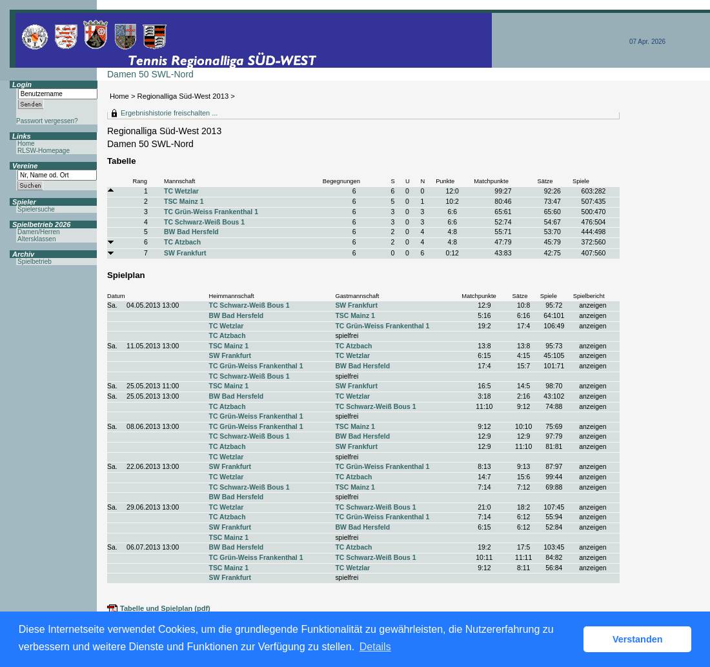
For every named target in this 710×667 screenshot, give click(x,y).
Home (119, 96)
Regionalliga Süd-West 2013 (183, 96)
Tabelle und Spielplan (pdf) (165, 608)
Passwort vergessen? (47, 120)
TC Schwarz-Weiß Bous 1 (204, 222)
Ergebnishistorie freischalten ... (169, 113)
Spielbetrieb (34, 261)
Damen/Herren (38, 231)
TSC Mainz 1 (183, 201)
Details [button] (375, 646)
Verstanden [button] (638, 639)
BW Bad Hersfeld (191, 231)
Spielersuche (36, 209)
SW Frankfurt (185, 253)
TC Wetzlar (181, 191)
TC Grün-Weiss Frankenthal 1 (211, 211)
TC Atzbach (182, 242)
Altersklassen (36, 239)
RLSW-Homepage (43, 150)
